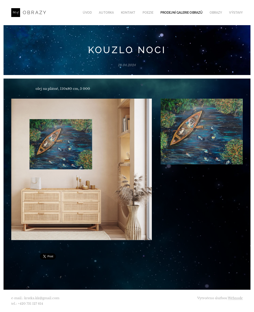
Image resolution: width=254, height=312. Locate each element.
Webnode (235, 298)
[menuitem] (96, 12)
